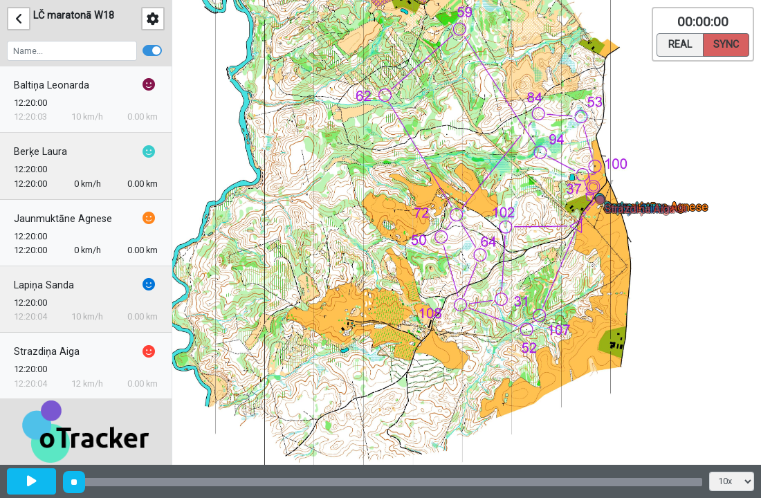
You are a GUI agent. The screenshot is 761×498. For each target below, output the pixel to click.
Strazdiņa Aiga (47, 352)
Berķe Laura (40, 152)
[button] (602, 202)
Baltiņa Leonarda (51, 85)
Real (680, 43)
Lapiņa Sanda (44, 285)
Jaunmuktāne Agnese (63, 219)
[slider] (74, 482)
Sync (726, 43)
